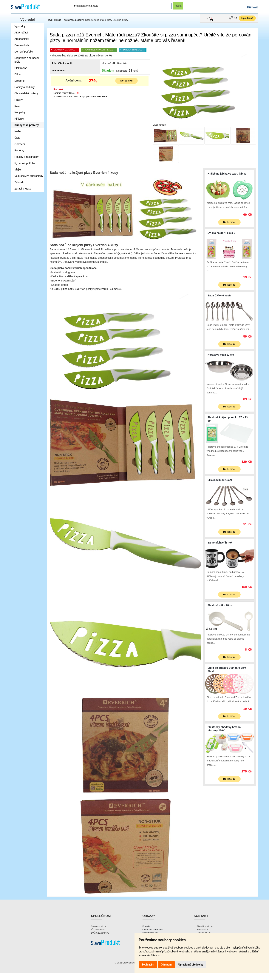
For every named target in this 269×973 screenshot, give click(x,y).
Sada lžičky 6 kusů (219, 295)
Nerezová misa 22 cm (221, 354)
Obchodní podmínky (153, 929)
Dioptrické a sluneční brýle (27, 59)
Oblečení (20, 144)
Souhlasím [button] (148, 964)
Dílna (18, 74)
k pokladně (247, 18)
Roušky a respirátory (26, 156)
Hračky (19, 99)
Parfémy (19, 150)
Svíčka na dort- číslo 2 (221, 232)
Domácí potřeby (24, 51)
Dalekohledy (22, 45)
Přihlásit (252, 7)
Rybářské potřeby (25, 163)
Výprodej (27, 19)
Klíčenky (19, 118)
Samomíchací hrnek (220, 542)
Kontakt (146, 926)
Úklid (17, 137)
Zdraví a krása (23, 188)
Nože (18, 131)
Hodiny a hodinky (25, 87)
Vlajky (18, 169)
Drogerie (20, 80)
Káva (18, 106)
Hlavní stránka (54, 20)
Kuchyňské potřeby (73, 20)
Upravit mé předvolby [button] (190, 964)
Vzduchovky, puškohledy (29, 175)
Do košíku (126, 80)
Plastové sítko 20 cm (220, 605)
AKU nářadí (21, 32)
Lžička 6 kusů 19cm (220, 479)
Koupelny (20, 112)
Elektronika (21, 68)
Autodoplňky (22, 38)
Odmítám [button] (166, 964)
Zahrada (19, 182)
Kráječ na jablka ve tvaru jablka (227, 173)
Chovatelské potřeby (26, 93)
